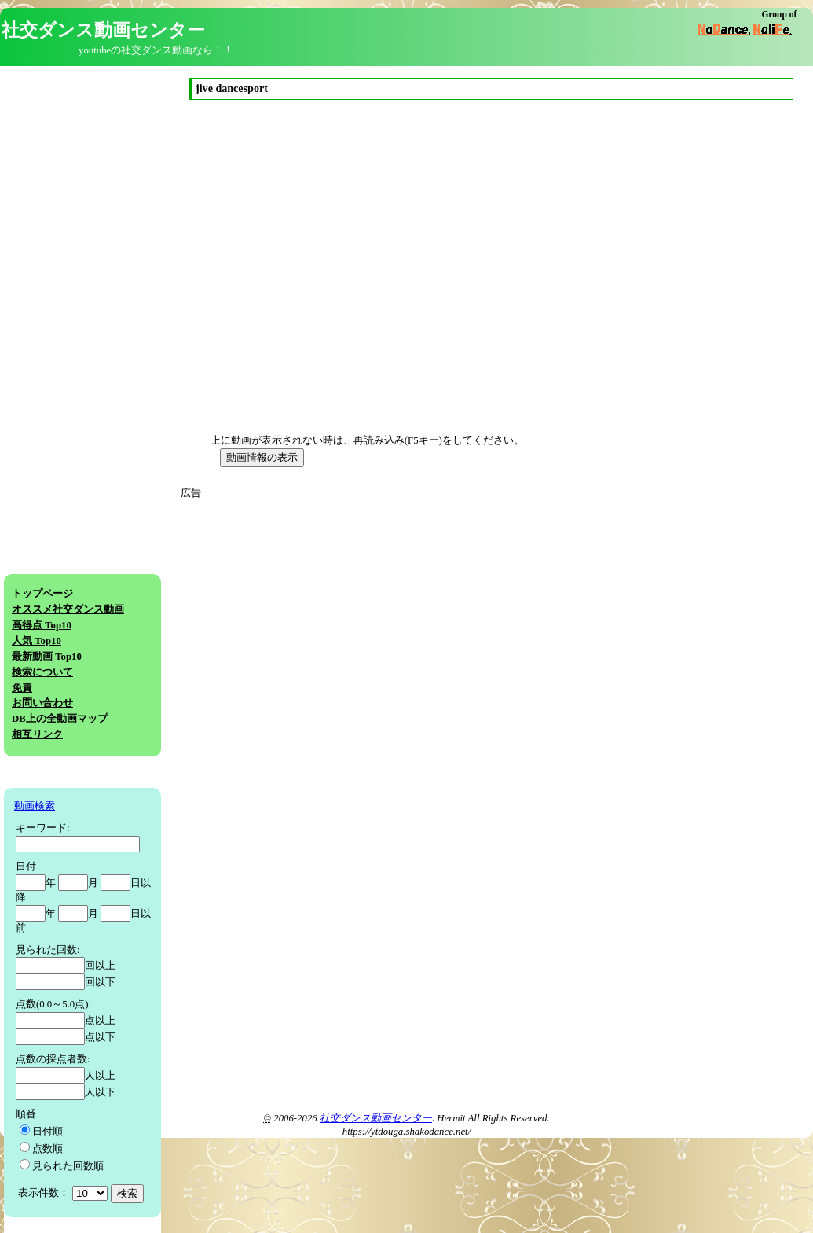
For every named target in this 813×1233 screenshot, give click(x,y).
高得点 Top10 (41, 625)
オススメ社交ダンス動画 (68, 609)
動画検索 (34, 806)
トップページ (42, 593)
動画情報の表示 (262, 457)
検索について (42, 672)
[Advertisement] (328, 611)
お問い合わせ (42, 703)
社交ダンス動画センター (376, 1118)
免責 (22, 688)
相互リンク (37, 734)
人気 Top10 (36, 640)
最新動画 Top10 (47, 656)
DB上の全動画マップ (60, 718)
